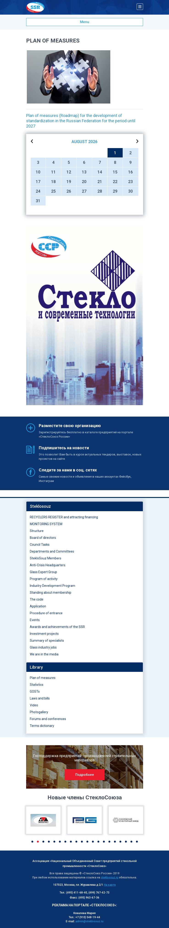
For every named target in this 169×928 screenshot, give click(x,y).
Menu (84, 22)
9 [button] (76, 842)
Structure (37, 531)
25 (53, 191)
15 (115, 172)
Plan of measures (42, 678)
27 (84, 191)
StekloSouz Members (45, 558)
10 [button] (82, 842)
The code (36, 599)
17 (38, 181)
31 (38, 200)
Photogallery (39, 712)
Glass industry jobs (43, 647)
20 (84, 181)
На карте (110, 884)
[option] (84, 315)
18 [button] (126, 842)
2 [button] (38, 842)
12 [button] (93, 842)
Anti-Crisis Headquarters (47, 565)
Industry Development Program (52, 586)
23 (130, 181)
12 (68, 172)
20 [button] (137, 842)
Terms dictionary (42, 726)
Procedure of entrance (46, 613)
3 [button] (43, 842)
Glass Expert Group (43, 572)
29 (115, 191)
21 (99, 181)
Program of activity (44, 579)
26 (68, 191)
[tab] (84, 506)
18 (53, 181)
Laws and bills (40, 698)
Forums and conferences (48, 719)
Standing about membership (50, 592)
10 (38, 172)
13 (84, 172)
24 (38, 191)
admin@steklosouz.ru (89, 921)
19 (68, 181)
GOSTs (35, 691)
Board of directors (43, 538)
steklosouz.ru (109, 877)
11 (53, 172)
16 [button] (115, 842)
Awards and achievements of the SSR (57, 627)
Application (38, 606)
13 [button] (98, 842)
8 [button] (71, 842)
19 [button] (131, 842)
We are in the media (44, 654)
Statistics (36, 684)
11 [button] (87, 842)
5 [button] (54, 842)
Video (34, 705)
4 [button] (49, 842)
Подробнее (84, 775)
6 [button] (60, 842)
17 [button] (120, 842)
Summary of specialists (47, 640)
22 (115, 181)
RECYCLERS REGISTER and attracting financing (64, 517)
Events (35, 620)
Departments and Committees (52, 551)
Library (36, 667)
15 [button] (109, 842)
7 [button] (65, 842)
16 (130, 172)
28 (99, 191)
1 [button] (32, 842)
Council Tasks (40, 544)
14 (99, 172)
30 (130, 191)
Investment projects (44, 634)
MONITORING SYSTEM (46, 524)
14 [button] (104, 842)
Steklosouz (40, 506)
